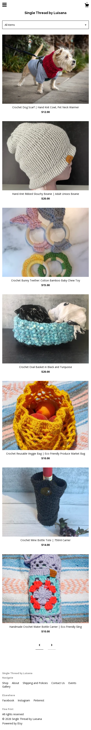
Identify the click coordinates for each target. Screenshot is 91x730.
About (16, 683)
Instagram (24, 700)
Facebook (8, 700)
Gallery (6, 686)
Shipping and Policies (36, 683)
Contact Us (58, 683)
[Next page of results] (52, 645)
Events (72, 683)
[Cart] (87, 6)
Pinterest (38, 700)
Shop (5, 683)
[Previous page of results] (39, 645)
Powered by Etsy (12, 723)
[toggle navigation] (4, 5)
